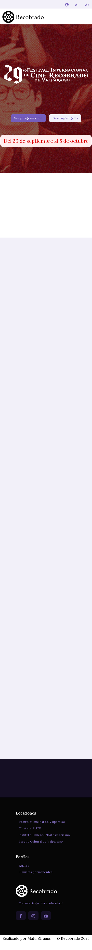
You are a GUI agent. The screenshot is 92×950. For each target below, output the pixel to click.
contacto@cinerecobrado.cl (40, 910)
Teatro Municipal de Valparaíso (41, 829)
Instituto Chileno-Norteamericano (43, 842)
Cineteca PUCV (29, 835)
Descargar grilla (65, 119)
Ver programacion (28, 119)
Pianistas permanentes (35, 879)
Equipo (23, 872)
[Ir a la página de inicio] (23, 16)
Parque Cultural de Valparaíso (40, 848)
